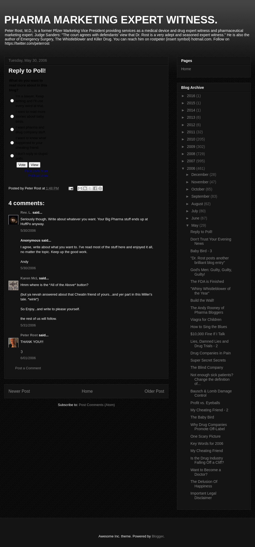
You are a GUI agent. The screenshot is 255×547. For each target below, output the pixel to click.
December (200, 174)
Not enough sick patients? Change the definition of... (211, 379)
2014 (191, 110)
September (200, 196)
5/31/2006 (28, 325)
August (197, 204)
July (195, 211)
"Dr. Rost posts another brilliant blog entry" (209, 260)
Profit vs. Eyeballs (205, 403)
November (200, 182)
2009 (191, 146)
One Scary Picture (205, 436)
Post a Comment (28, 368)
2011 (191, 132)
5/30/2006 (28, 231)
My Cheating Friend (206, 451)
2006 (191, 168)
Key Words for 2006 (206, 443)
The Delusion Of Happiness (203, 483)
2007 (191, 161)
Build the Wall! (202, 300)
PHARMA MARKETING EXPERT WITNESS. (111, 20)
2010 (191, 139)
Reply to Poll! (201, 232)
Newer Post (19, 391)
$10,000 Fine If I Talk (207, 334)
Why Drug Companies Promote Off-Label (208, 426)
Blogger (157, 536)
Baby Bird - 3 (201, 251)
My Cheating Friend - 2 (209, 410)
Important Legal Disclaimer (203, 495)
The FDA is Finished (207, 281)
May (195, 225)
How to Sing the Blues (208, 327)
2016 (191, 96)
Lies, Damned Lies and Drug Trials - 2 (209, 343)
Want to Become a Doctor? (205, 472)
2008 (191, 154)
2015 (191, 103)
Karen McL (29, 278)
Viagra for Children (205, 319)
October (198, 189)
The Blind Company (206, 367)
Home (87, 391)
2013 (191, 117)
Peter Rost (29, 335)
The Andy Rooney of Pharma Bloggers (207, 310)
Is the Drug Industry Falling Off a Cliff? (207, 460)
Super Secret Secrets (208, 360)
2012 (191, 125)
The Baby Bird (202, 417)
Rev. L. (26, 212)
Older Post (154, 391)
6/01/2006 (28, 358)
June (195, 218)
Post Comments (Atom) (97, 405)
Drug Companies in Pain (210, 353)
